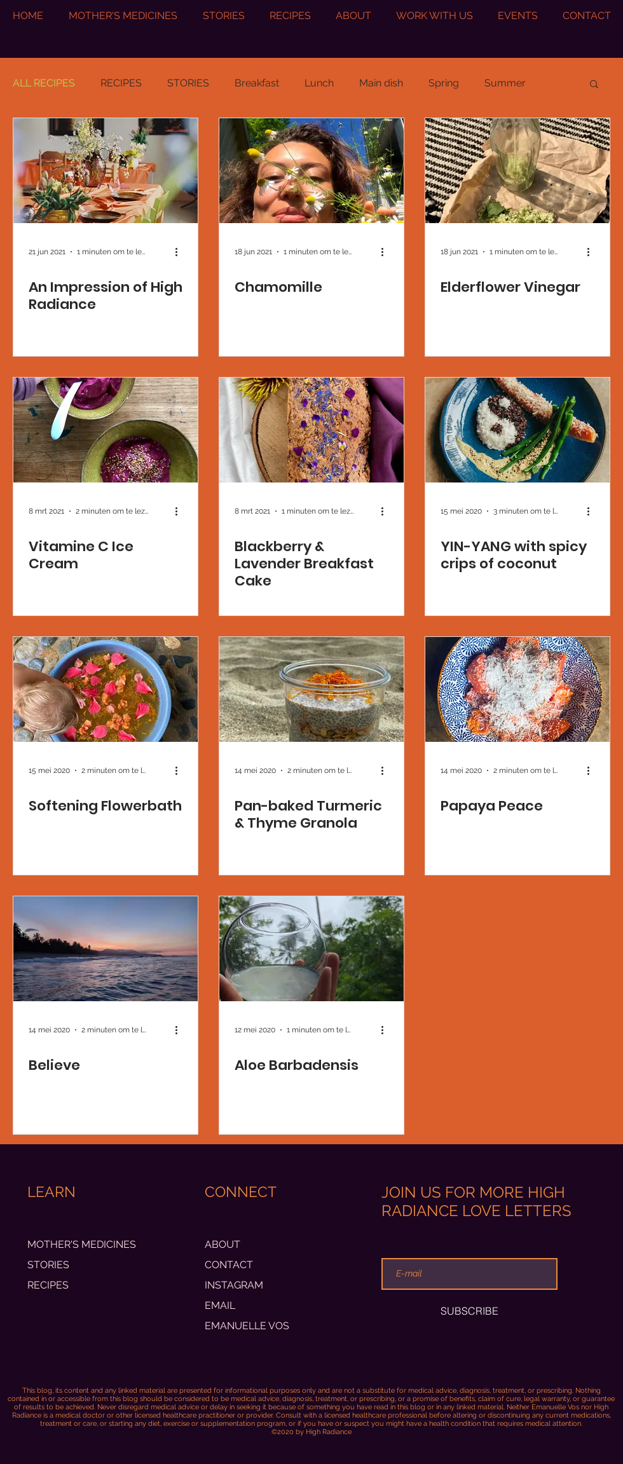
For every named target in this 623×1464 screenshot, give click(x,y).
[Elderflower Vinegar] (517, 170)
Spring (443, 83)
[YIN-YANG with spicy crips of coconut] (517, 430)
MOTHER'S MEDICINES (81, 1244)
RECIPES (121, 83)
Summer (505, 83)
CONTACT (229, 1265)
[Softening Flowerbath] (105, 689)
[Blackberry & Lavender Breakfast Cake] (311, 430)
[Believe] (105, 948)
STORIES (188, 83)
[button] (594, 85)
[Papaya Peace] (517, 689)
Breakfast (257, 83)
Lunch (319, 83)
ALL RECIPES (44, 83)
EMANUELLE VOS (247, 1326)
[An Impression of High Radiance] (105, 170)
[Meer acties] (180, 251)
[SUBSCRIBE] (469, 1311)
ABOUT (222, 1244)
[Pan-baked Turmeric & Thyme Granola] (311, 689)
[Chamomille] (311, 170)
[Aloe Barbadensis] (311, 948)
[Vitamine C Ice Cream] (105, 430)
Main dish (381, 83)
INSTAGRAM (234, 1285)
